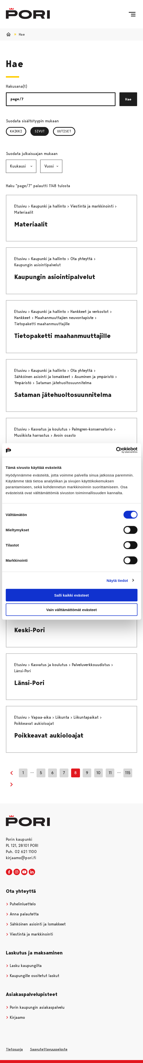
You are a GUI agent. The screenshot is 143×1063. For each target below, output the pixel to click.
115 (127, 772)
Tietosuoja (14, 1049)
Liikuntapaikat (87, 717)
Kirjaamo (15, 1017)
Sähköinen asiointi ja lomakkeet (42, 376)
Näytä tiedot (117, 580)
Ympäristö (23, 382)
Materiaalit (31, 224)
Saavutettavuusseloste (48, 1049)
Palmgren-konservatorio (93, 429)
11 (110, 772)
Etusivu (21, 206)
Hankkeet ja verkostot (90, 311)
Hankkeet (23, 317)
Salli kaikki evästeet (71, 595)
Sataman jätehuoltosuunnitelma (62, 395)
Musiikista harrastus (32, 435)
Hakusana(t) (16, 86)
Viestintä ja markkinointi (92, 206)
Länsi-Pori (29, 683)
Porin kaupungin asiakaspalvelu (35, 1007)
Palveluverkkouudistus (91, 664)
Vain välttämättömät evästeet (71, 609)
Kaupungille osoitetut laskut (32, 975)
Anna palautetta (22, 914)
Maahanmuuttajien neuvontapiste (65, 317)
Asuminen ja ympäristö (95, 376)
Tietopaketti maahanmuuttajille (62, 336)
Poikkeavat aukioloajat (48, 735)
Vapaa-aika (41, 717)
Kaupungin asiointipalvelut (54, 277)
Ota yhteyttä (82, 258)
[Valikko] (132, 14)
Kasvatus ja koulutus (50, 429)
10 (98, 772)
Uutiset (64, 131)
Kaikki (16, 131)
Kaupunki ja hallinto (49, 206)
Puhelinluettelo (21, 904)
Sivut (42, 131)
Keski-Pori (29, 630)
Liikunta (62, 717)
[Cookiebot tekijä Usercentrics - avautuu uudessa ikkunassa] (115, 450)
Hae (128, 99)
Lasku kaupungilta (24, 965)
